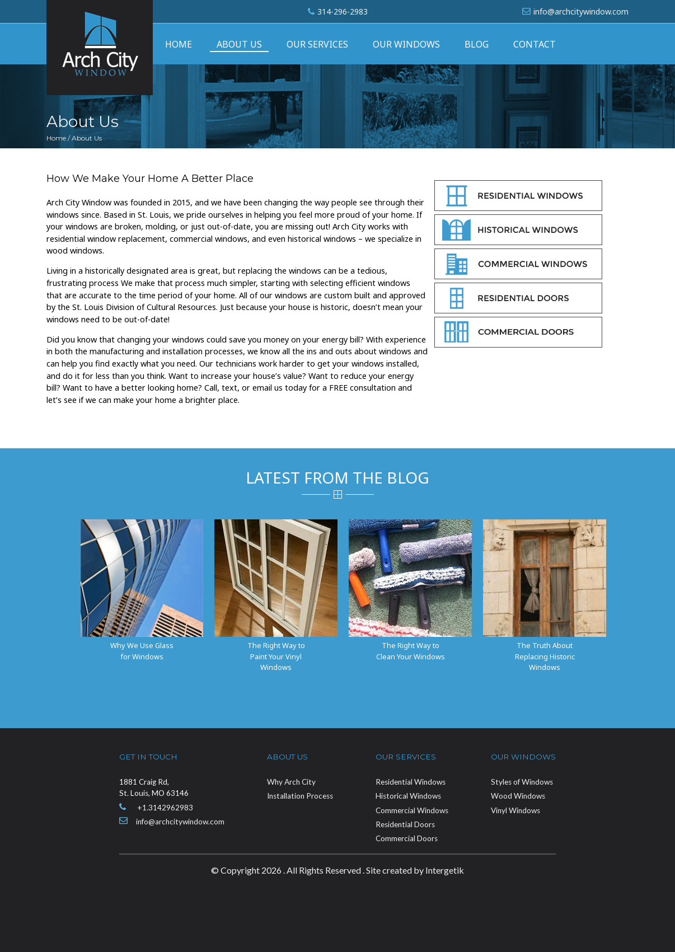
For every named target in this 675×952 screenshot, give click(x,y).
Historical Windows (408, 795)
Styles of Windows (522, 781)
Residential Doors (405, 824)
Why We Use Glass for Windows (142, 650)
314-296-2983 (342, 11)
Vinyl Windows (515, 810)
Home (178, 44)
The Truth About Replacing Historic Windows (545, 656)
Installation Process (300, 795)
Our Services (317, 44)
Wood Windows (518, 795)
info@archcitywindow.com (581, 11)
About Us (239, 44)
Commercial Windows (412, 810)
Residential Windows (411, 781)
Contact (534, 44)
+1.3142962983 (165, 807)
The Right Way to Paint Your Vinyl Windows (276, 656)
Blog (477, 44)
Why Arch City (291, 781)
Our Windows (406, 44)
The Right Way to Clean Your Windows (410, 650)
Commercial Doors (407, 838)
